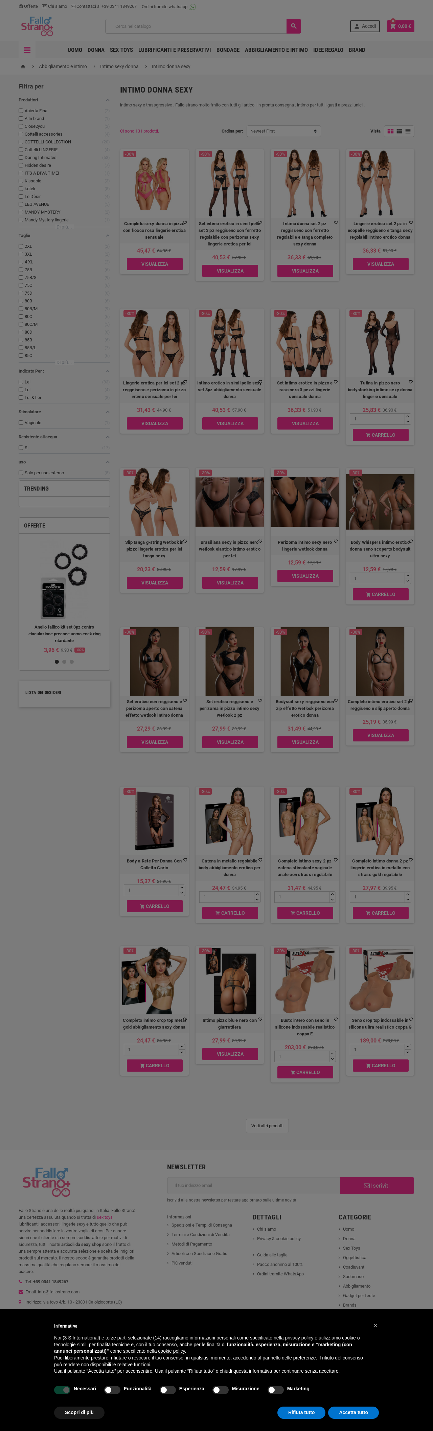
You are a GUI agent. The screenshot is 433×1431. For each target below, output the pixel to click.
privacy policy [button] (299, 1337)
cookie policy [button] (171, 1351)
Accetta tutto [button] (353, 1412)
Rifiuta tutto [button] (301, 1412)
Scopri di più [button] (79, 1412)
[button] (375, 1325)
